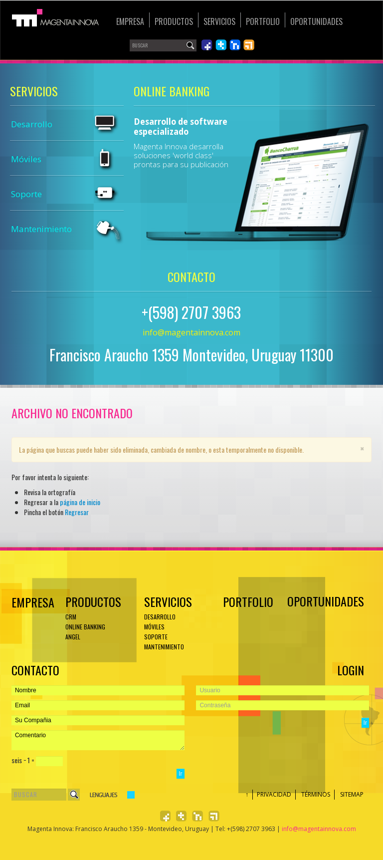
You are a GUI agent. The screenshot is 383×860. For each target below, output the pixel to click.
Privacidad (274, 794)
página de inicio (80, 502)
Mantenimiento (41, 229)
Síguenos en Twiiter (220, 44)
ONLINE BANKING (85, 626)
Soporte (26, 194)
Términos (315, 794)
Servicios (219, 21)
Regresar (77, 512)
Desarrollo (31, 124)
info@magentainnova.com (191, 332)
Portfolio (263, 21)
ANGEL (72, 636)
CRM (70, 616)
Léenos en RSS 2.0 (248, 44)
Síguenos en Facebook (206, 44)
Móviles (26, 159)
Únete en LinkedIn (234, 44)
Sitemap (352, 794)
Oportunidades (316, 21)
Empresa (130, 21)
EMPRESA (31, 602)
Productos (174, 21)
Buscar (74, 795)
